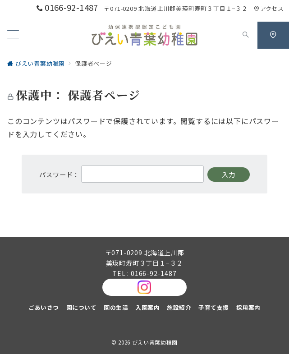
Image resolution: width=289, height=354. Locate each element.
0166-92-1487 (154, 273)
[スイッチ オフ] (245, 35)
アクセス (269, 8)
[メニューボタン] (13, 35)
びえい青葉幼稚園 (155, 342)
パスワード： (121, 174)
